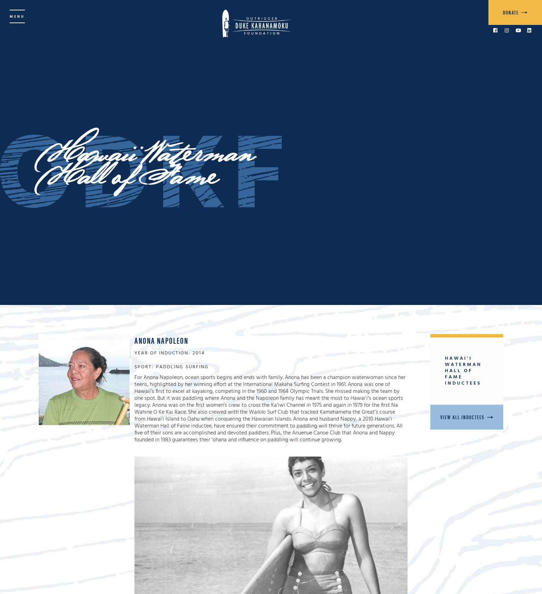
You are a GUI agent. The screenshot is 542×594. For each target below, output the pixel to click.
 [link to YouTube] (518, 30)
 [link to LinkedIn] (529, 30)
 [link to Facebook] (495, 30)
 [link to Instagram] (507, 30)
